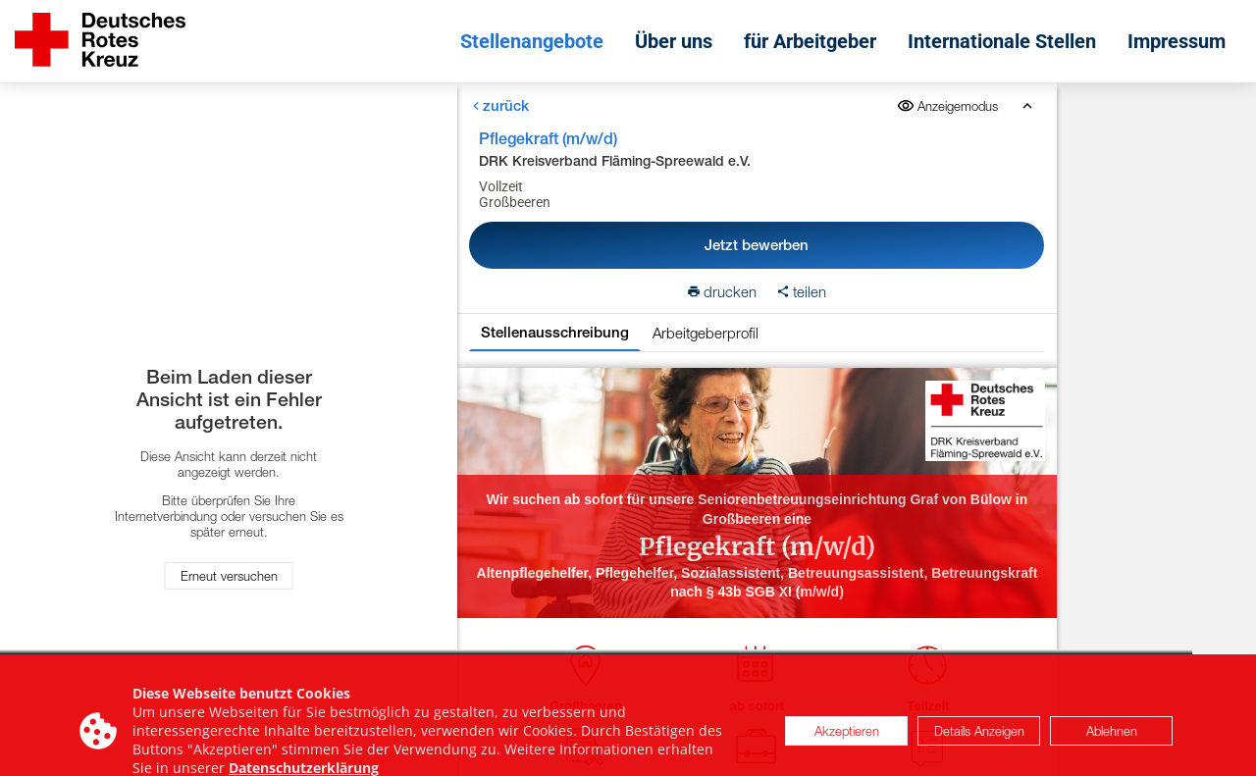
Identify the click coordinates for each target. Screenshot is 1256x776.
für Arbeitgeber (810, 41)
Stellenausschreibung (555, 332)
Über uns (673, 41)
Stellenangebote (531, 41)
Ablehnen (1111, 739)
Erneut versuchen (229, 576)
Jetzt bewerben (757, 244)
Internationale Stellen (1002, 41)
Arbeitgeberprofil (706, 332)
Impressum (1176, 41)
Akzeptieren (846, 739)
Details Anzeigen (979, 739)
